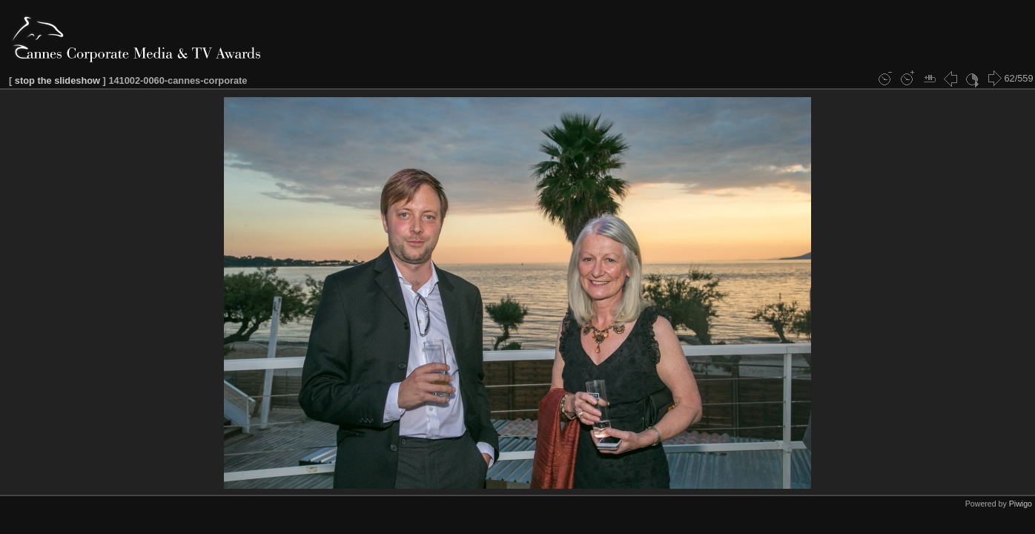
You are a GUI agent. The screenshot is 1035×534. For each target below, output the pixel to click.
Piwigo (1020, 503)
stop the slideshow (57, 80)
